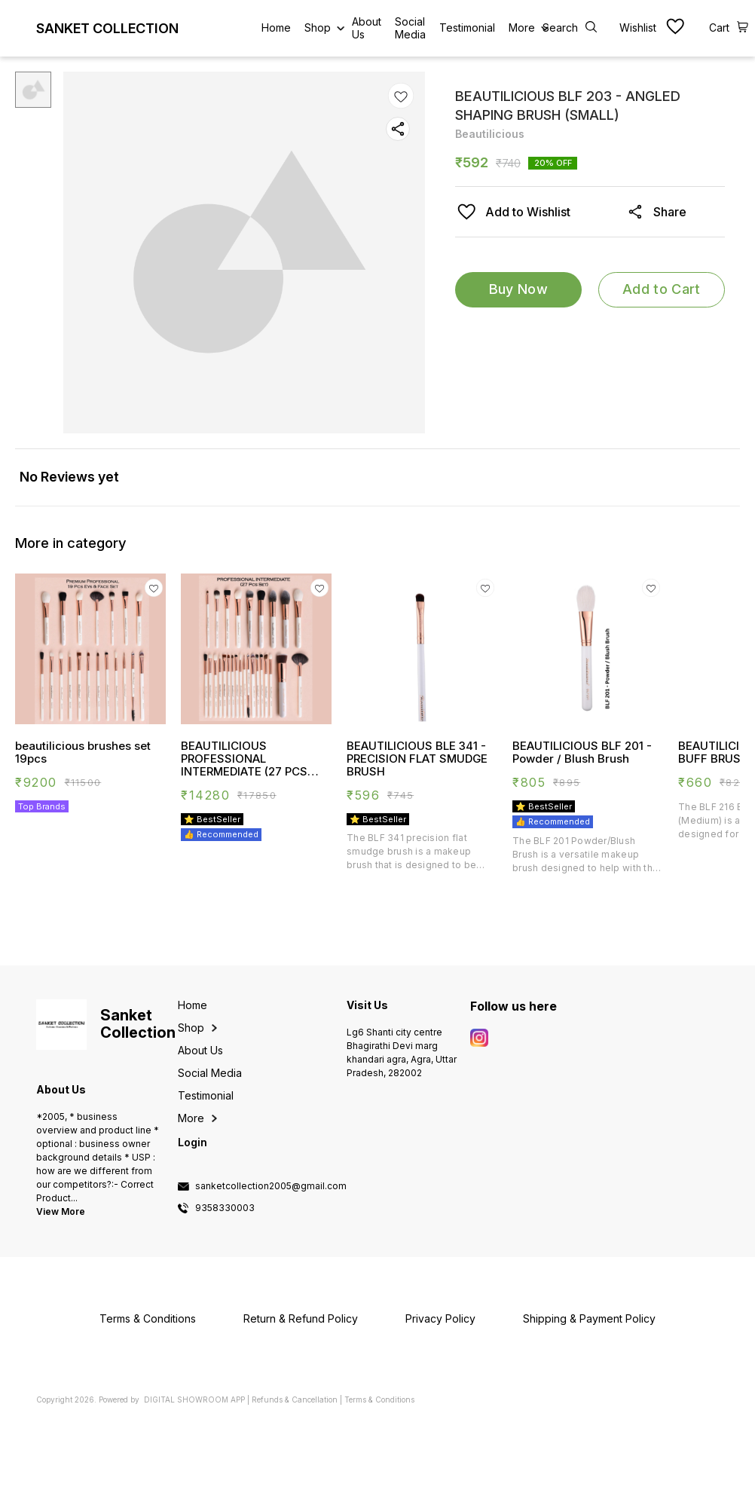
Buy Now (518, 289)
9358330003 (225, 1208)
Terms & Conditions (379, 1399)
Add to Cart (661, 289)
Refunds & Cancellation (295, 1399)
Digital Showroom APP (194, 1399)
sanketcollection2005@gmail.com (271, 1186)
